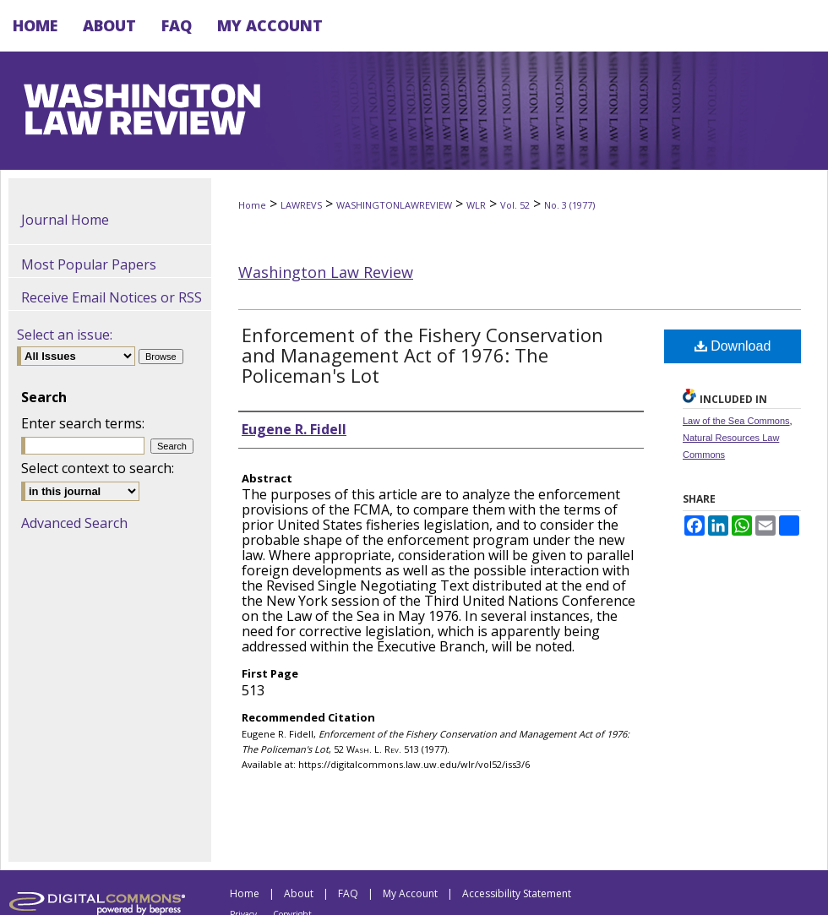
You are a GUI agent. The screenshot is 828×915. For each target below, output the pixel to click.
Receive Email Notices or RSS (111, 297)
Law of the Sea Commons (736, 421)
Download (733, 346)
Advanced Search (74, 523)
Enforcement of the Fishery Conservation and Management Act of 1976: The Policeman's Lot (422, 355)
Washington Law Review (325, 272)
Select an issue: (64, 334)
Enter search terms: (82, 423)
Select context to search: (97, 468)
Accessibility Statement (516, 893)
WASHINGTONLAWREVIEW (394, 205)
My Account (410, 893)
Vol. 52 (515, 205)
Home (252, 205)
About (298, 893)
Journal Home (65, 219)
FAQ (348, 893)
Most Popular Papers (88, 264)
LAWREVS (301, 205)
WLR (476, 205)
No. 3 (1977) (569, 205)
